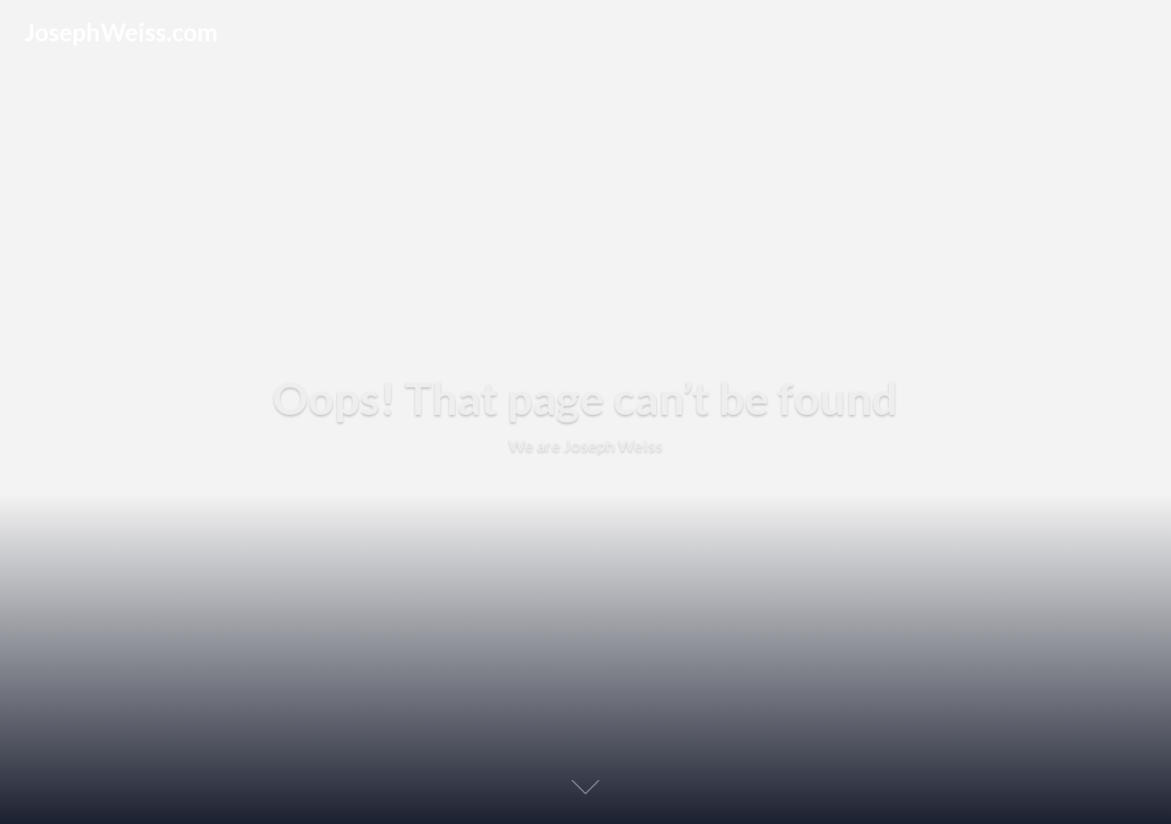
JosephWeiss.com (121, 31)
